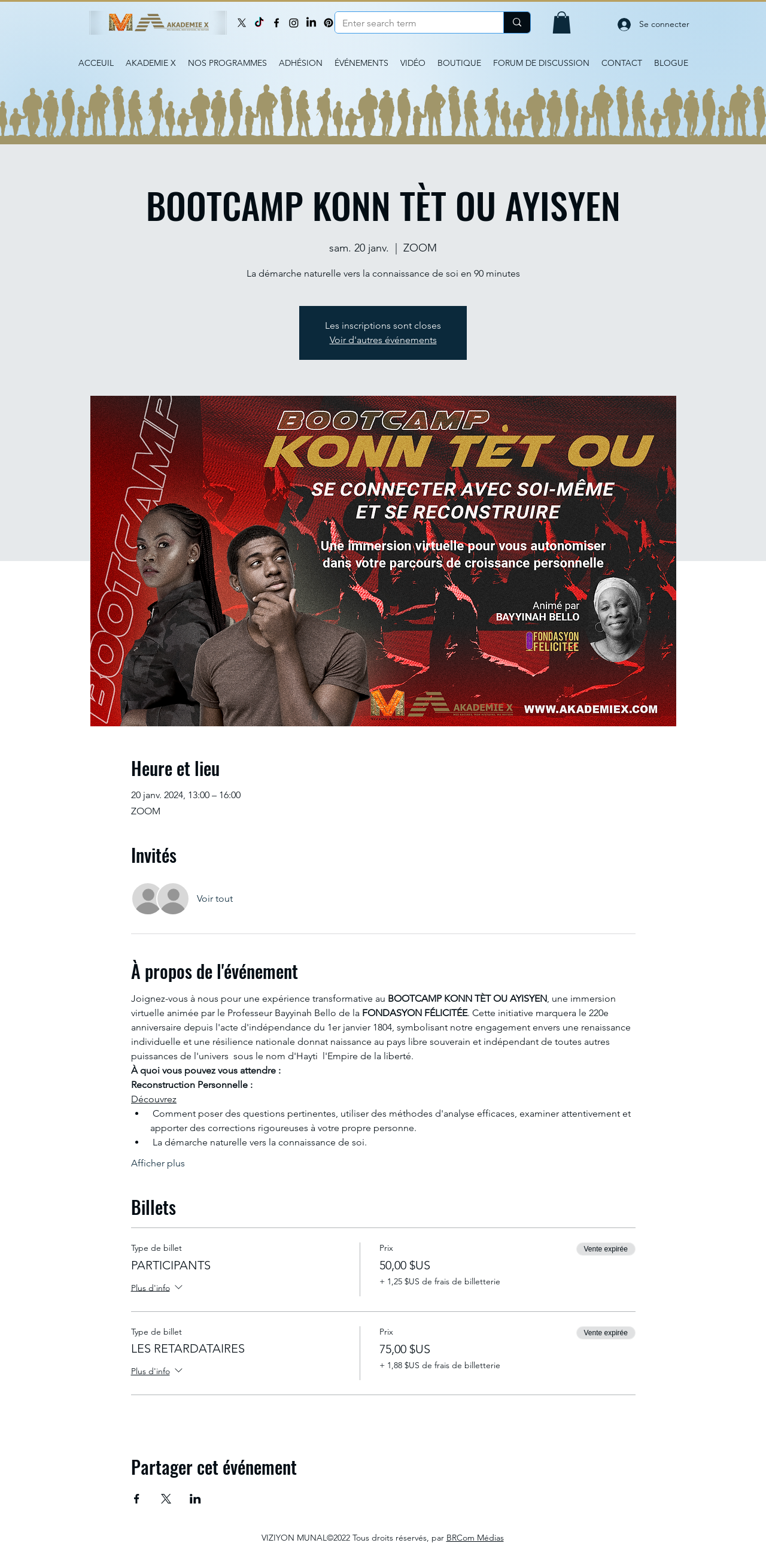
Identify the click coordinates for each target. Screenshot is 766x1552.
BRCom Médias (475, 1537)
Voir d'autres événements (383, 339)
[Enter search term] (410, 23)
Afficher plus (158, 1163)
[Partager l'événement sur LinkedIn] (195, 1499)
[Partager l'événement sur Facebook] (136, 1499)
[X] (242, 23)
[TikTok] (259, 23)
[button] (561, 22)
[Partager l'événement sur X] (166, 1499)
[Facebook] (276, 23)
